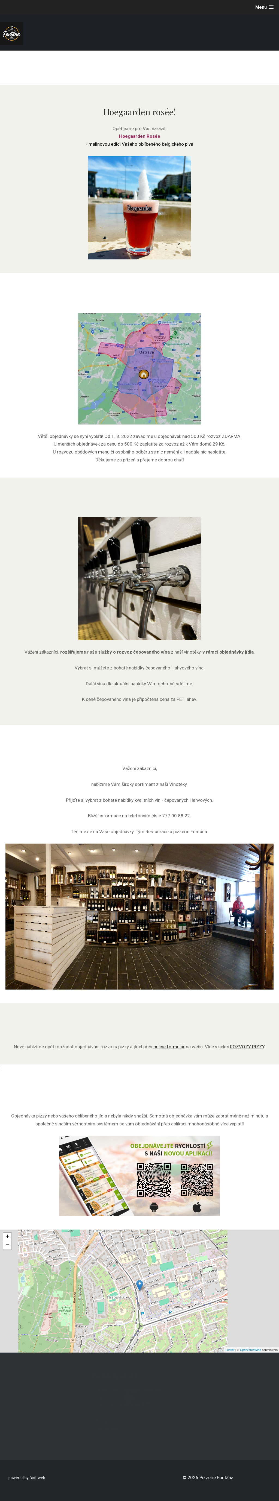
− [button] (7, 1245)
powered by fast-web (26, 1478)
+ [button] (7, 1237)
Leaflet (230, 1349)
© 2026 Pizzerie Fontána (208, 1477)
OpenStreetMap (250, 1349)
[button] (264, 7)
